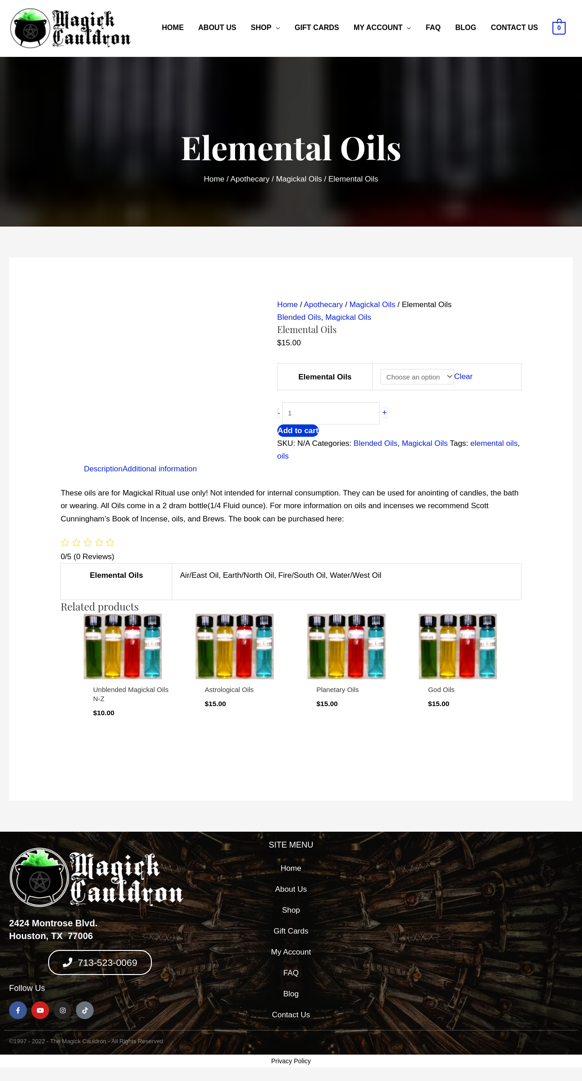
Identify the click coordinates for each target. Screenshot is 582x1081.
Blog (465, 27)
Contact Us (514, 27)
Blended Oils (299, 317)
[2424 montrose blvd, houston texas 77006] (482, 933)
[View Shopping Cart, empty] (559, 27)
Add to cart (298, 430)
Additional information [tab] (159, 469)
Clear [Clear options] (463, 377)
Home (173, 27)
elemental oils (494, 443)
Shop (261, 27)
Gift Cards (317, 27)
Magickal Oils (299, 179)
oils (283, 456)
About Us (217, 27)
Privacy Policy (291, 1061)
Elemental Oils (324, 377)
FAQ (433, 27)
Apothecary (250, 179)
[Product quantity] (331, 413)
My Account (378, 27)
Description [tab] (103, 469)
